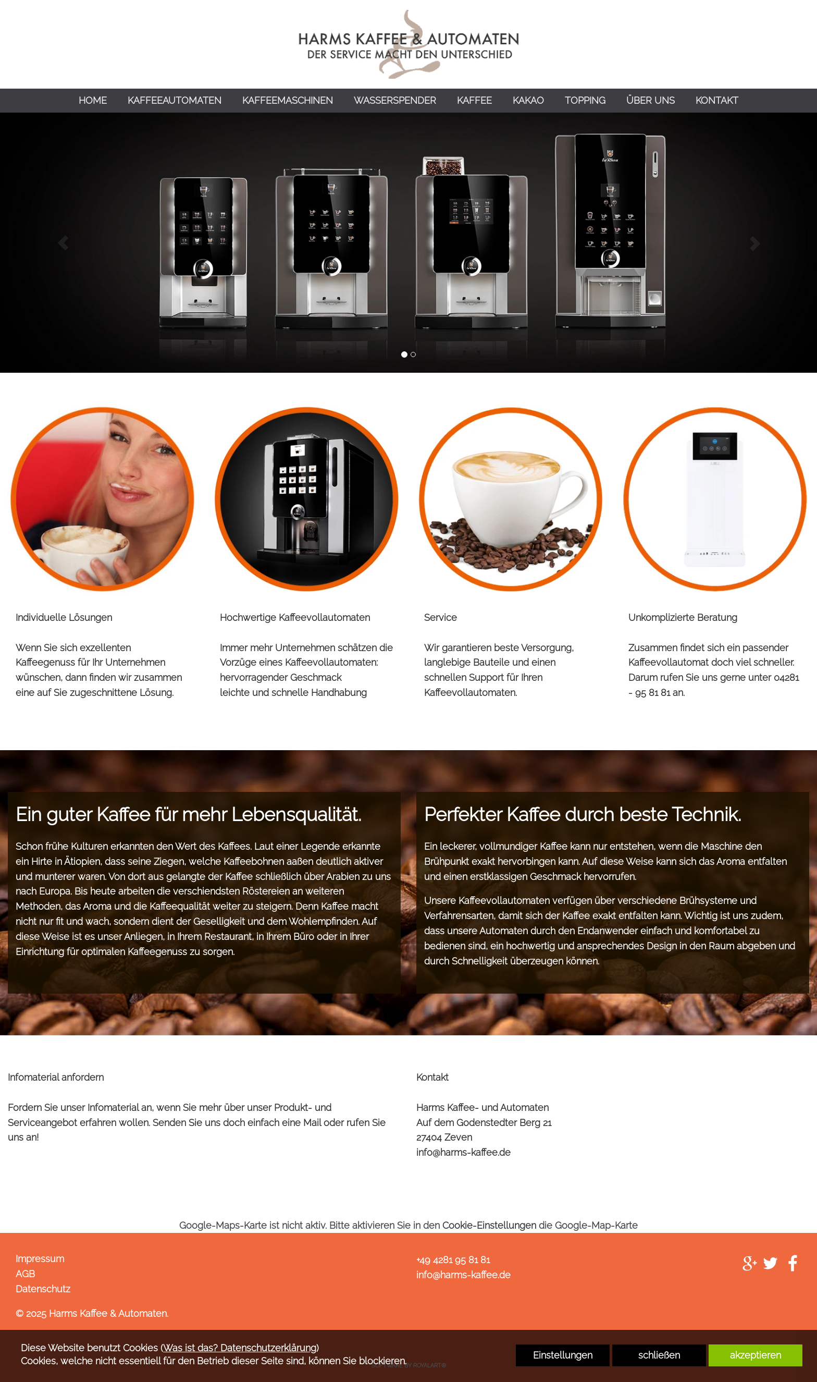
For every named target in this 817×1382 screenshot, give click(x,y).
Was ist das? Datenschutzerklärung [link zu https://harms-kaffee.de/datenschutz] (239, 1347)
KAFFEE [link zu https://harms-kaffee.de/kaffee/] (474, 100)
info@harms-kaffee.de (463, 1152)
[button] (63, 243)
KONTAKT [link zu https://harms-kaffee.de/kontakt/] (717, 100)
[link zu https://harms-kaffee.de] (408, 44)
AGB (25, 1273)
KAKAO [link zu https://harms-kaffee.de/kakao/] (528, 100)
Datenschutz (43, 1288)
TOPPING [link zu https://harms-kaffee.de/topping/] (585, 100)
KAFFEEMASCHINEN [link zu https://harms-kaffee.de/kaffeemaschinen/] (287, 100)
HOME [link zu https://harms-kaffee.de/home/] (93, 100)
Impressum (40, 1258)
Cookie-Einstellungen (489, 1225)
